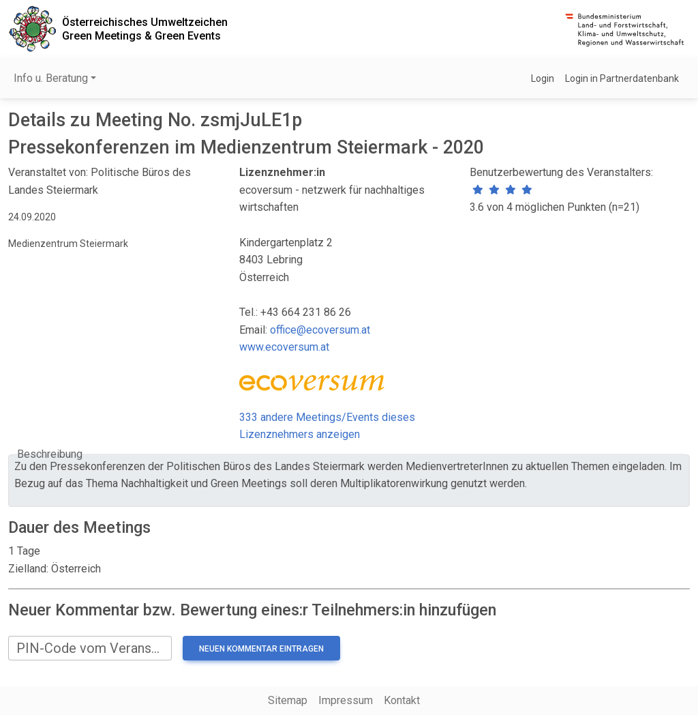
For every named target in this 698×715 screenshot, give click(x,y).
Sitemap (287, 700)
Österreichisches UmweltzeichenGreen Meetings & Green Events (145, 29)
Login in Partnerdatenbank (622, 78)
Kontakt (402, 700)
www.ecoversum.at (284, 346)
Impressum (345, 700)
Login (542, 78)
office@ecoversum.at (320, 329)
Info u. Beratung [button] (51, 78)
